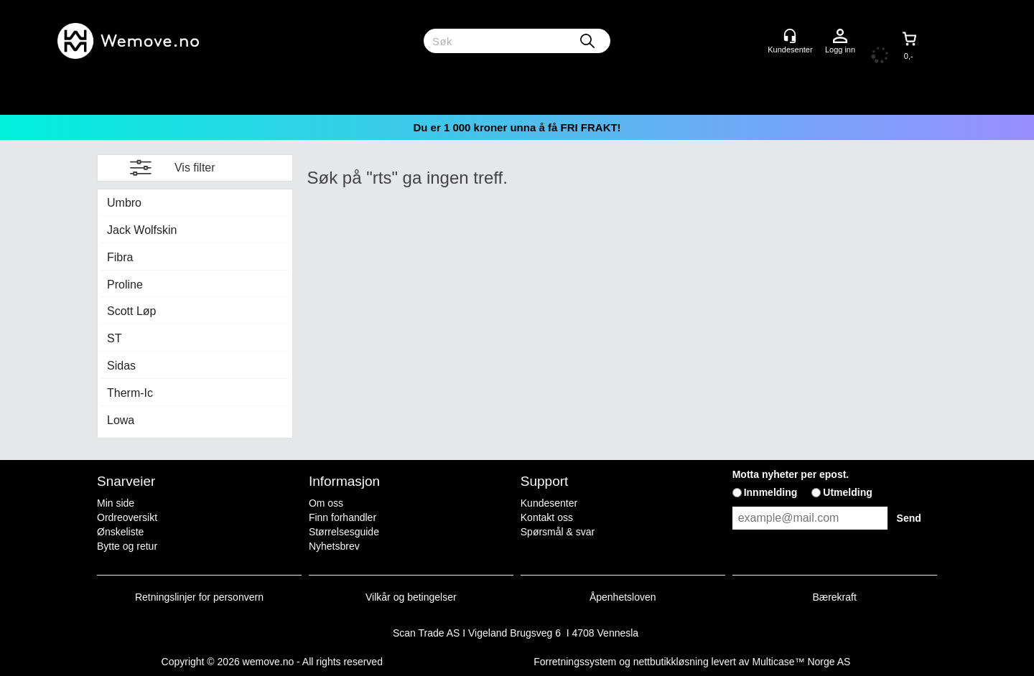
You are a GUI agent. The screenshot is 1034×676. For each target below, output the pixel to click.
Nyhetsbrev (334, 546)
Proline (125, 284)
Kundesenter (549, 503)
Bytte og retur (127, 546)
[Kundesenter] (790, 36)
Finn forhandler (342, 517)
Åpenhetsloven (623, 597)
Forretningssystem (575, 661)
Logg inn (840, 36)
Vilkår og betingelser (411, 597)
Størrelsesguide (344, 531)
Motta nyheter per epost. (790, 474)
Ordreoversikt (127, 517)
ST (114, 338)
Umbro (124, 203)
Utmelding (847, 492)
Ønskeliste (120, 531)
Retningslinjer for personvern (199, 597)
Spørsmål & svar (558, 531)
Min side (115, 503)
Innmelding (771, 492)
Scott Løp (131, 311)
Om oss (326, 503)
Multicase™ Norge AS (801, 661)
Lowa (120, 420)
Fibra (120, 257)
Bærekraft (834, 597)
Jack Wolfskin (142, 230)
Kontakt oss (547, 517)
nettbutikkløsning (671, 661)
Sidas (121, 366)
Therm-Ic (130, 393)
